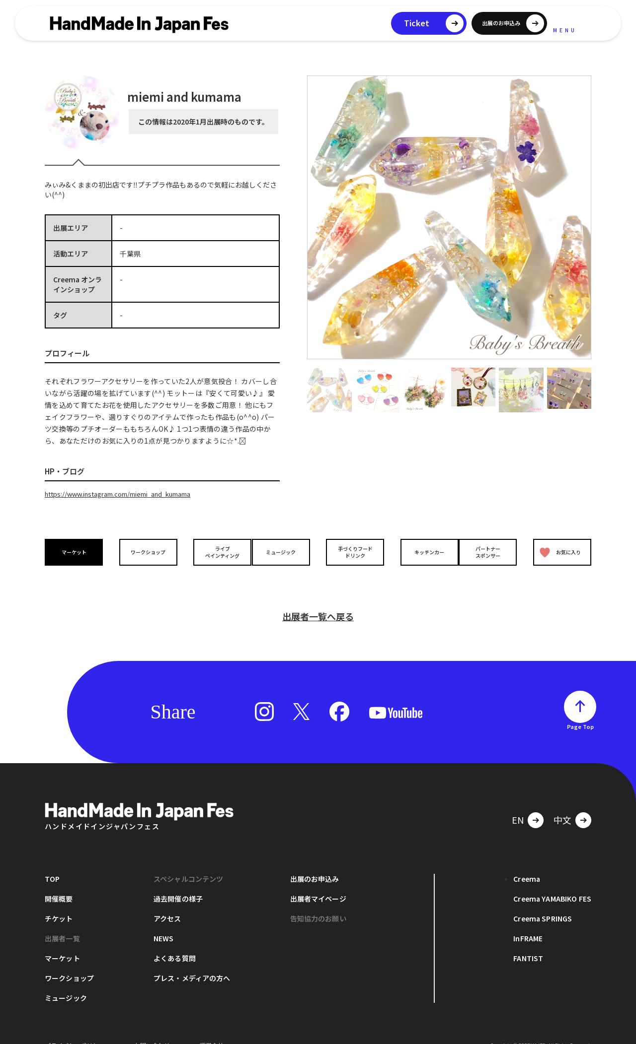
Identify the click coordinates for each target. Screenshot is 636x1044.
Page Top (580, 710)
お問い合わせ (152, 1029)
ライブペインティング (214, 551)
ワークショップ (145, 551)
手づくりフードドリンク (352, 551)
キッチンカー (421, 551)
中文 (562, 803)
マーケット (76, 551)
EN (518, 803)
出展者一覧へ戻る (318, 600)
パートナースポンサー (490, 551)
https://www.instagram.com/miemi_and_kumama (129, 494)
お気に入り (558, 551)
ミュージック (284, 551)
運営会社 (212, 1029)
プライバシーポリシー (74, 1029)
